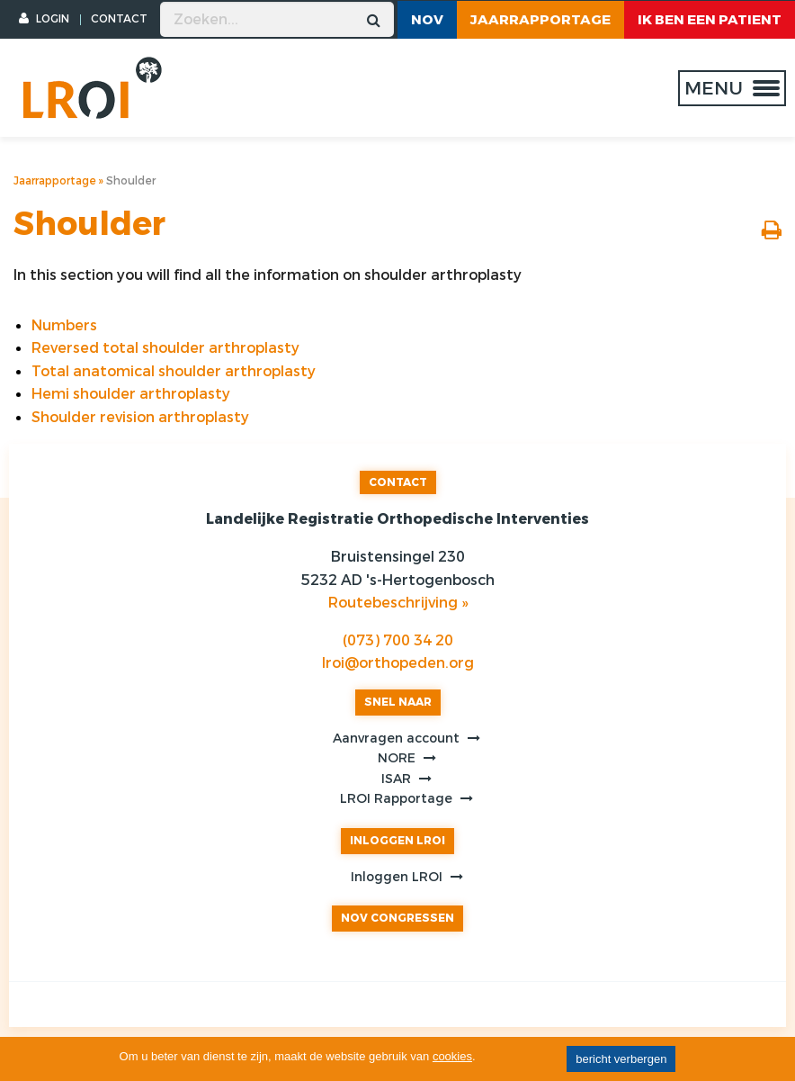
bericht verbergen (621, 1059)
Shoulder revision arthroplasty (140, 417)
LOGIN (44, 19)
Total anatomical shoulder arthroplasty (173, 371)
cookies (452, 1056)
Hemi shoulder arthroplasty (130, 393)
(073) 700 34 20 (398, 640)
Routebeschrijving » (398, 602)
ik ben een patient (710, 20)
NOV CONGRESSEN (397, 918)
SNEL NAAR (398, 702)
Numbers (64, 325)
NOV (427, 20)
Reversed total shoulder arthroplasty (165, 347)
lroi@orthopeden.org (398, 662)
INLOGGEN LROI (397, 840)
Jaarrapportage (540, 20)
